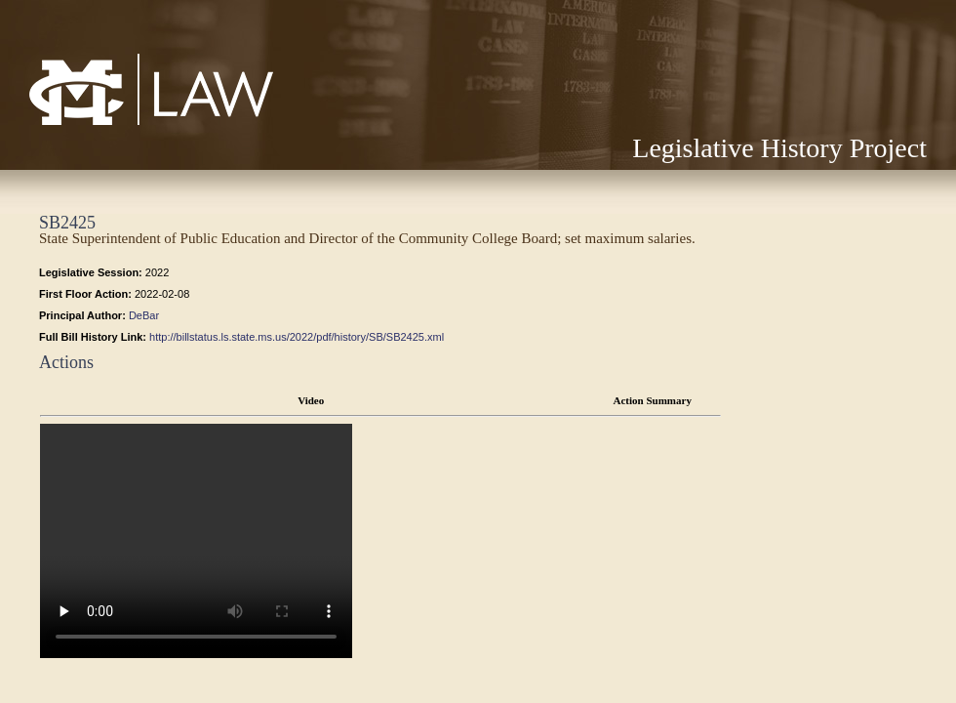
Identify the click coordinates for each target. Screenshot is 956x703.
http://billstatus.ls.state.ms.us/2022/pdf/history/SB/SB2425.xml (296, 337)
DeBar (144, 315)
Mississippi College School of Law (110, 124)
